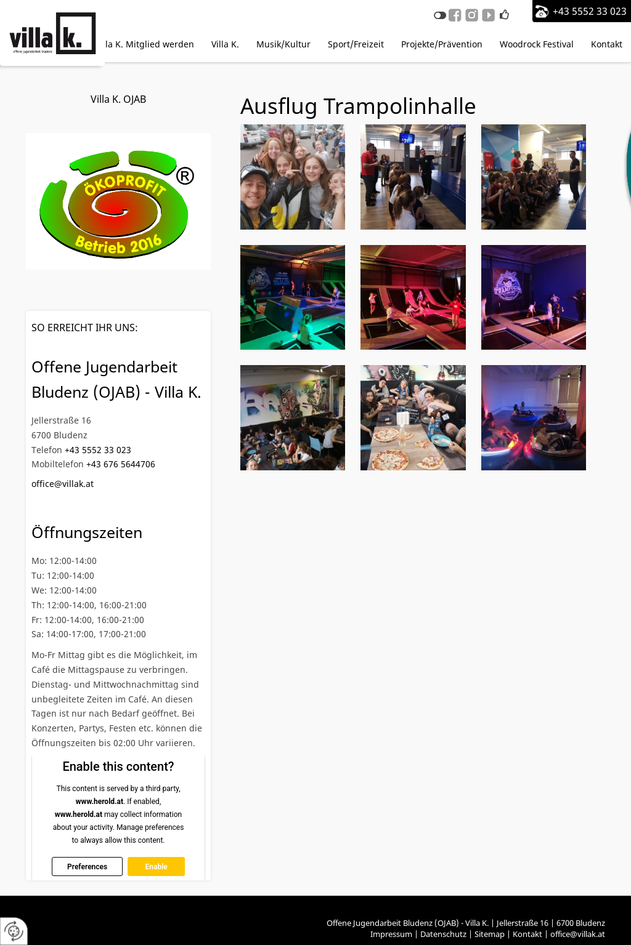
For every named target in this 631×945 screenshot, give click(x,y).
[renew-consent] (14, 931)
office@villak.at (62, 483)
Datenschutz (443, 933)
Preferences (87, 866)
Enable (156, 866)
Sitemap (489, 933)
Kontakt (527, 933)
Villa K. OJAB (118, 99)
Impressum (391, 933)
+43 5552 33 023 (590, 11)
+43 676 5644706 (120, 464)
